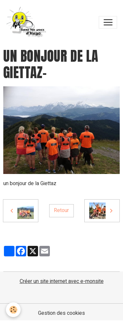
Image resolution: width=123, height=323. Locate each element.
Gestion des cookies (61, 313)
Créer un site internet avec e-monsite (62, 281)
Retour (61, 210)
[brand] (28, 22)
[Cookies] (13, 309)
